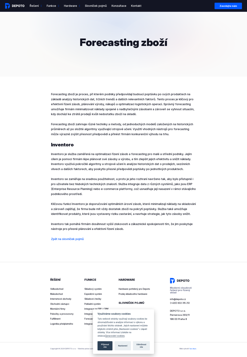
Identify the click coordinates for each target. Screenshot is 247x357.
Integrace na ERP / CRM (97, 308)
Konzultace (119, 5)
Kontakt (136, 5)
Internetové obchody (62, 298)
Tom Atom (192, 349)
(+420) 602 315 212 (180, 303)
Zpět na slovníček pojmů (67, 239)
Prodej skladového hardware (135, 298)
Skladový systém (94, 288)
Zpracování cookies (115, 336)
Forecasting (91, 318)
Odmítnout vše (141, 345)
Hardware (70, 5)
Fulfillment (56, 318)
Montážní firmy (58, 308)
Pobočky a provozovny (63, 313)
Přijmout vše (105, 345)
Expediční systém (94, 293)
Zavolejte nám (228, 5)
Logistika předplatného (63, 323)
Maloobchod (57, 293)
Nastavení (122, 346)
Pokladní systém (93, 303)
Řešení (34, 5)
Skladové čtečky (93, 298)
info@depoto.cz (179, 299)
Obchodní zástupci (61, 303)
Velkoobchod (57, 288)
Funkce (51, 5)
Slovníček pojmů (96, 5)
